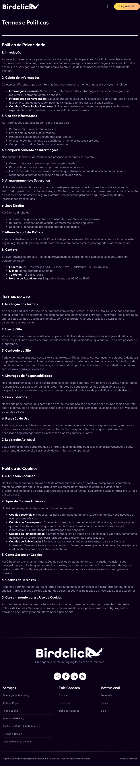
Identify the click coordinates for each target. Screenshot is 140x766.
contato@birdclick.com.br (36, 271)
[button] (108, 6)
